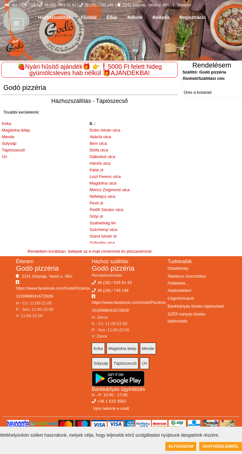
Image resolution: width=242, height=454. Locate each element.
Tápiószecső (13, 150)
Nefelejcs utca (102, 196)
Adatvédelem (180, 290)
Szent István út (103, 236)
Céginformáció (181, 298)
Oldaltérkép (178, 268)
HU (11, 5)
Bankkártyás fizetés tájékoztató (196, 306)
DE (33, 5)
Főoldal (89, 17)
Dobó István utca (104, 130)
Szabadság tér (102, 223)
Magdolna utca (102, 183)
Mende (8, 136)
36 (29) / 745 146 (96, 5)
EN (24, 5)
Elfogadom (181, 446)
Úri (4, 156)
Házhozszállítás (54, 17)
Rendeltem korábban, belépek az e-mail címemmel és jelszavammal (90, 251)
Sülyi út (96, 216)
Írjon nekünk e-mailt (111, 408)
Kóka (6, 123)
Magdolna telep (16, 130)
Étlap (112, 17)
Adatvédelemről (220, 446)
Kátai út (96, 170)
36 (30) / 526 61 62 (57, 5)
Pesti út (96, 203)
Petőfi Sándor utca (106, 209)
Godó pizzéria (37, 268)
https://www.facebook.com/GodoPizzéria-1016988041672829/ (53, 289)
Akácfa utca (100, 136)
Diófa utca (98, 150)
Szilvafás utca (102, 242)
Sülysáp (9, 143)
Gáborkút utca (102, 156)
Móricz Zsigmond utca (109, 189)
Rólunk (135, 17)
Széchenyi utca (103, 229)
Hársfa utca (99, 163)
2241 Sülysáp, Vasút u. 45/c (144, 5)
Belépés (183, 5)
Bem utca (98, 143)
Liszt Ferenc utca (105, 176)
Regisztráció (193, 17)
